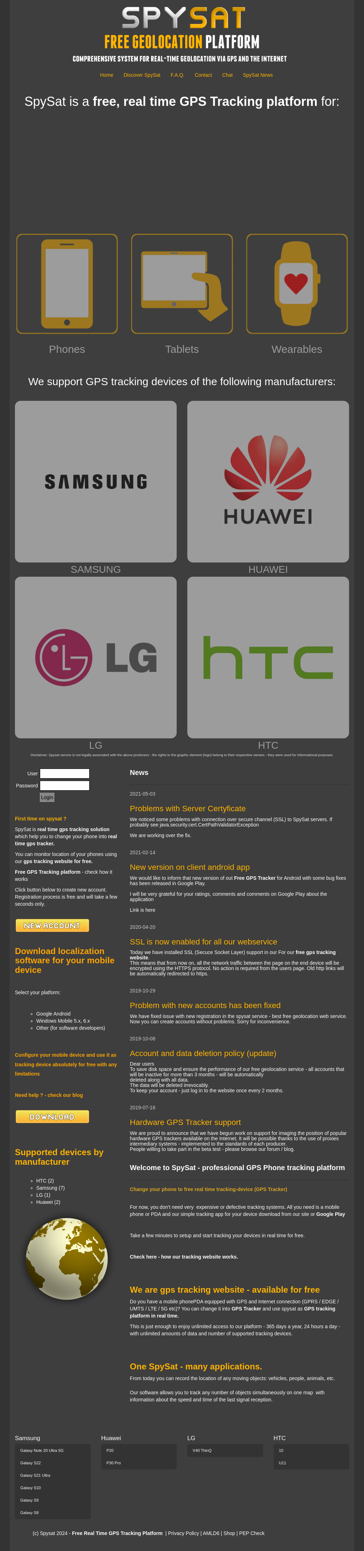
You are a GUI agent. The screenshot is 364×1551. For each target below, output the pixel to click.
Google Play (330, 1214)
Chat (227, 75)
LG (96, 664)
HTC (268, 664)
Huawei (111, 1438)
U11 (283, 1463)
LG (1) (43, 1195)
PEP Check (251, 1533)
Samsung (27, 1438)
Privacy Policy (183, 1533)
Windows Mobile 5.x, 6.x (63, 1021)
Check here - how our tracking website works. (184, 1257)
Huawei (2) (48, 1202)
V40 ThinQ (202, 1450)
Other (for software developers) (70, 1028)
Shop (230, 1533)
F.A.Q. (177, 75)
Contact (203, 75)
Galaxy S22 (30, 1463)
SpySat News (258, 75)
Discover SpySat (142, 75)
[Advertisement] (182, 171)
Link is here (142, 910)
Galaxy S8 (29, 1512)
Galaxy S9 (29, 1500)
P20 (110, 1450)
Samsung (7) (50, 1188)
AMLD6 (211, 1533)
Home (106, 75)
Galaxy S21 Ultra (35, 1475)
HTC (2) (45, 1181)
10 (281, 1450)
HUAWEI (268, 488)
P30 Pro (114, 1463)
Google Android (53, 1014)
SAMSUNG (96, 488)
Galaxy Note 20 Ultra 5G (42, 1450)
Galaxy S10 (30, 1488)
